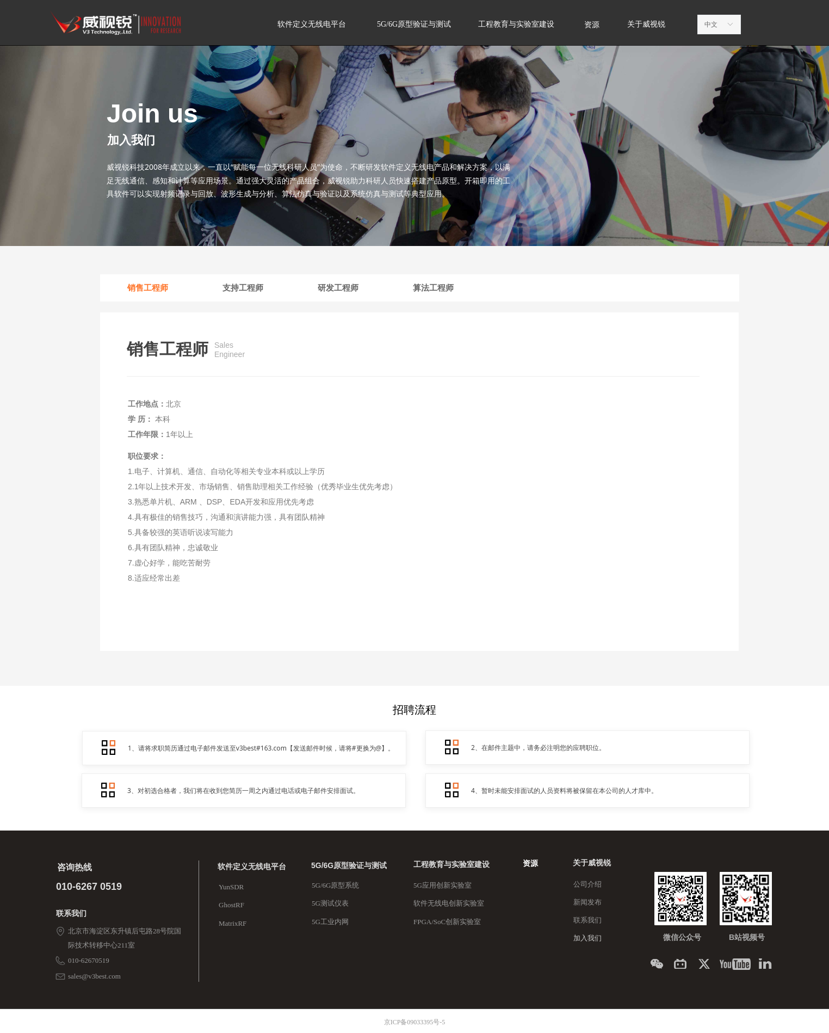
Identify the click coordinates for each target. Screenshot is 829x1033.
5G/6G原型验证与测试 (414, 24)
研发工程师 (338, 288)
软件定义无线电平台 (311, 24)
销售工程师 (147, 288)
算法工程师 (433, 288)
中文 (710, 24)
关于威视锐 (646, 24)
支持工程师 (242, 288)
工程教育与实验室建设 (516, 24)
